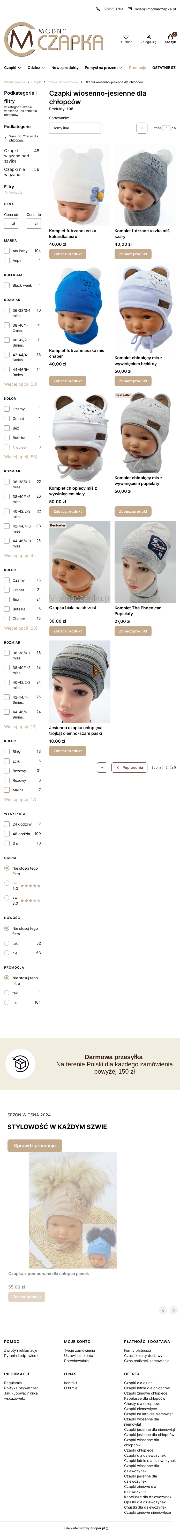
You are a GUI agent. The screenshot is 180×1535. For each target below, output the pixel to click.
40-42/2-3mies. (20, 342)
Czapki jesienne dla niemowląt (149, 1429)
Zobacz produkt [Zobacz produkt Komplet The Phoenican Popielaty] (133, 631)
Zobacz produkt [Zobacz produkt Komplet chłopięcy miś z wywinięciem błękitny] (133, 381)
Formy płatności (137, 1350)
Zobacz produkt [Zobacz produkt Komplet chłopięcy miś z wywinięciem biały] (68, 511)
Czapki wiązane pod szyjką (21, 156)
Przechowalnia (76, 1360)
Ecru (16, 761)
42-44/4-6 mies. (22, 528)
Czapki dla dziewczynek (145, 1455)
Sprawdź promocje (35, 1145)
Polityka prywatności (21, 1388)
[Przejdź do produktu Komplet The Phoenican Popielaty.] (145, 562)
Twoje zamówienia (79, 1350)
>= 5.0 (26, 886)
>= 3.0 (26, 900)
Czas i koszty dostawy (143, 1355)
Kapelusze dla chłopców (144, 1398)
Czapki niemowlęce (140, 1408)
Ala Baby (20, 251)
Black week (22, 285)
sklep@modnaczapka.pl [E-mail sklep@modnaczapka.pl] (155, 9)
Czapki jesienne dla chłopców (149, 1434)
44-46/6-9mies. (21, 372)
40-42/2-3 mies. (22, 514)
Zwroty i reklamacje (20, 1350)
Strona (156, 128)
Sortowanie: (59, 118)
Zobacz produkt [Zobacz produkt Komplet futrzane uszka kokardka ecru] (68, 254)
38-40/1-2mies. (20, 328)
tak (15, 943)
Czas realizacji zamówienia (146, 1360)
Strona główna (14, 82)
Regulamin (13, 1383)
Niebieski (20, 447)
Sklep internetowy (84, 1528)
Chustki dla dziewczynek (145, 1507)
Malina (18, 790)
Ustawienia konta (78, 1355)
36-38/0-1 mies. (22, 313)
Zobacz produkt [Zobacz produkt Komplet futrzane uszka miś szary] (133, 254)
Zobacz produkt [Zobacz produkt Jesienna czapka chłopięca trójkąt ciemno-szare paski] (68, 751)
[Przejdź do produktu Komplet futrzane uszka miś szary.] (145, 185)
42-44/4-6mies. (20, 357)
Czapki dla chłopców (63, 82)
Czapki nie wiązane (21, 172)
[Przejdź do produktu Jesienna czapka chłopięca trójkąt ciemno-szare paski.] (79, 681)
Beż (16, 428)
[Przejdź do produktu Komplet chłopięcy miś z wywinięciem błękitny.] (145, 308)
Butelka (19, 437)
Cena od (11, 214)
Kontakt (70, 1383)
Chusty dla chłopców (142, 1403)
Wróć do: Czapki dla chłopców (21, 138)
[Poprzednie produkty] (129, 767)
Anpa (17, 260)
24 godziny (22, 824)
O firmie (70, 1388)
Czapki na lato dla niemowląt (148, 1414)
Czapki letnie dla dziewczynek (150, 1460)
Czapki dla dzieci (138, 1383)
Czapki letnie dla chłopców (147, 1388)
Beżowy (19, 771)
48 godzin (21, 834)
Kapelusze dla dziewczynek (147, 1497)
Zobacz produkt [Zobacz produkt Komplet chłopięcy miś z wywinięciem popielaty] (133, 511)
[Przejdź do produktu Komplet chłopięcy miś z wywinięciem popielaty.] (145, 432)
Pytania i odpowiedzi (21, 1355)
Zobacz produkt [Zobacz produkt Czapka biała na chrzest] (68, 631)
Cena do (34, 214)
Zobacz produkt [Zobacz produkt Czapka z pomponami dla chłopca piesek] (27, 1296)
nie (14, 953)
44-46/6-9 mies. (22, 543)
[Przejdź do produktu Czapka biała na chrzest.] (79, 562)
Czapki (36, 82)
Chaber (19, 618)
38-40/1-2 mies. (21, 499)
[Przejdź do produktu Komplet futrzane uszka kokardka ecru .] (79, 185)
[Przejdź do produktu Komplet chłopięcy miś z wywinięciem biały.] (79, 437)
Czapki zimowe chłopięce (145, 1393)
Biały (17, 751)
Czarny (19, 409)
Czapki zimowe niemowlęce (147, 1512)
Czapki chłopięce (138, 1450)
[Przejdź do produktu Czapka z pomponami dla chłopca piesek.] (73, 1210)
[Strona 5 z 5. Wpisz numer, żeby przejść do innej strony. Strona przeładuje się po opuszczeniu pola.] (166, 128)
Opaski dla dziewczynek (145, 1502)
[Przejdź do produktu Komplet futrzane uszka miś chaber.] (79, 304)
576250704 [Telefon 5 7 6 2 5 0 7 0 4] (113, 9)
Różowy (19, 780)
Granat (18, 418)
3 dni (17, 843)
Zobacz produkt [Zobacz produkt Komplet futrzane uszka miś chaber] (68, 381)
